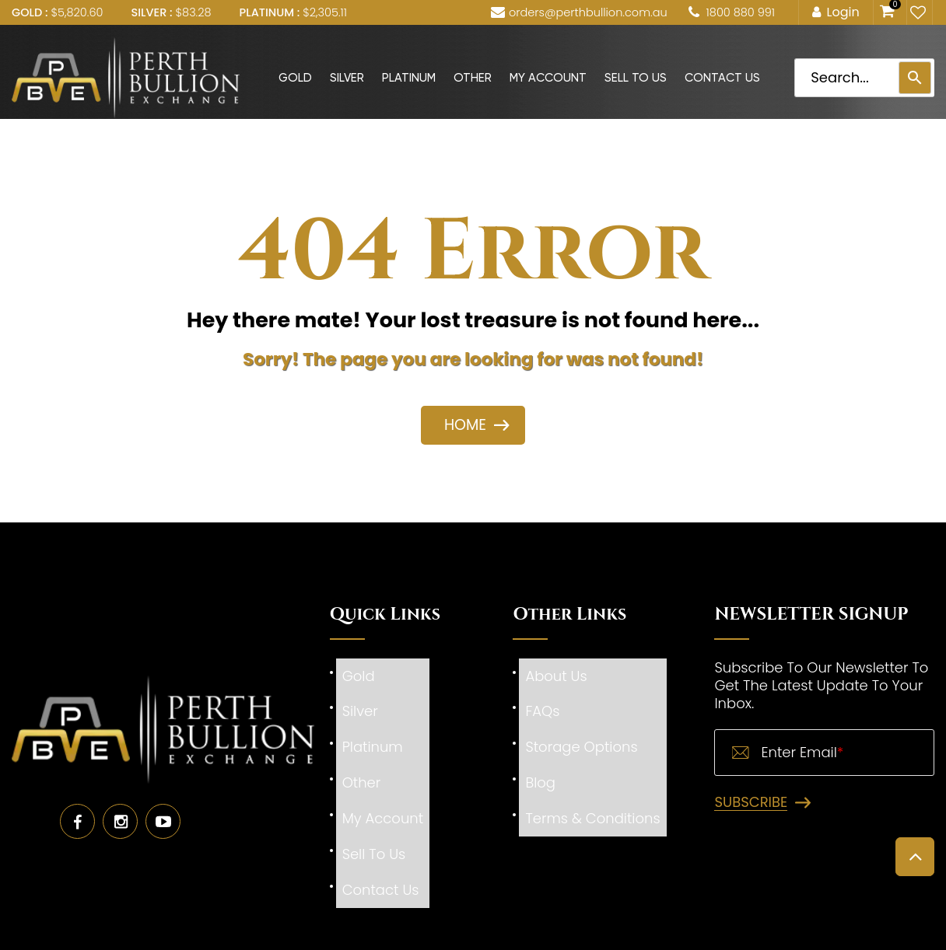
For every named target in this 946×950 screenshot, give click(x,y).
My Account (548, 78)
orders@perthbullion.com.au (588, 12)
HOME (465, 424)
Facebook (77, 789)
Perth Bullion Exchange (431, 937)
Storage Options (581, 724)
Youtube (162, 789)
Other (473, 78)
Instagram (120, 789)
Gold (295, 78)
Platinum (409, 78)
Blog (540, 750)
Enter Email (802, 753)
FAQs (542, 697)
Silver (347, 78)
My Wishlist (916, 12)
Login (843, 12)
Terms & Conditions (592, 777)
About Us (556, 671)
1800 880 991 (740, 12)
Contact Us (722, 78)
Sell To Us (635, 78)
